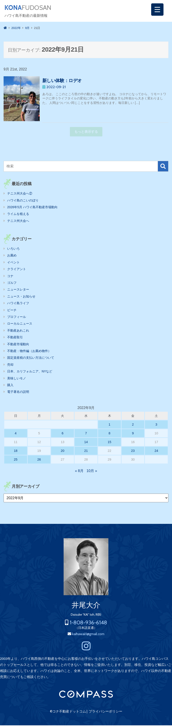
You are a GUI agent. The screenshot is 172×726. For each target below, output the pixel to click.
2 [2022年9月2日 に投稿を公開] (133, 425)
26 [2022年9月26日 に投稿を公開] (39, 460)
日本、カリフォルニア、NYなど (29, 372)
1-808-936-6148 (88, 623)
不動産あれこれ (18, 331)
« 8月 (79, 471)
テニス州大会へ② (19, 194)
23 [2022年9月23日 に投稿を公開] (133, 451)
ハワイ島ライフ (18, 304)
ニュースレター (18, 290)
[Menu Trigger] (157, 9)
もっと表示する (86, 132)
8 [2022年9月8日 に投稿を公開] (109, 434)
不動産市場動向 (18, 345)
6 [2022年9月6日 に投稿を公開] (62, 434)
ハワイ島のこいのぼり (23, 201)
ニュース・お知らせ (21, 297)
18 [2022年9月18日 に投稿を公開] (15, 451)
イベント (13, 263)
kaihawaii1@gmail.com (88, 634)
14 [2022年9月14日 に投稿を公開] (86, 442)
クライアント (16, 269)
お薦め (12, 256)
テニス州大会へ (18, 221)
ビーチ (12, 311)
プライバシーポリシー (105, 712)
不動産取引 (15, 338)
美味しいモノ (16, 379)
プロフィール (16, 317)
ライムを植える (18, 214)
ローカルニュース (19, 324)
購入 (10, 385)
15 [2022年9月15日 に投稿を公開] (109, 442)
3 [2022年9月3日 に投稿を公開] (156, 425)
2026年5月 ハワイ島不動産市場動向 (32, 208)
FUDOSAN (30, 8)
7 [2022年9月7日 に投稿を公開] (86, 434)
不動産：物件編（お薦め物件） (29, 351)
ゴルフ (12, 283)
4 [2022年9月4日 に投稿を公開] (16, 434)
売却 (10, 365)
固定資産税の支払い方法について (30, 358)
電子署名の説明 (18, 392)
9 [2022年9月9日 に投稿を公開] (133, 434)
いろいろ (13, 249)
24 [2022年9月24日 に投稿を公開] (156, 451)
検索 (163, 167)
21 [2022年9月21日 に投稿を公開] (86, 451)
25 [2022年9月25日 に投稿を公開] (15, 460)
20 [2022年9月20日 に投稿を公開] (62, 451)
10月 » (91, 471)
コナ (10, 276)
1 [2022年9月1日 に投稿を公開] (109, 425)
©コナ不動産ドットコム (68, 712)
